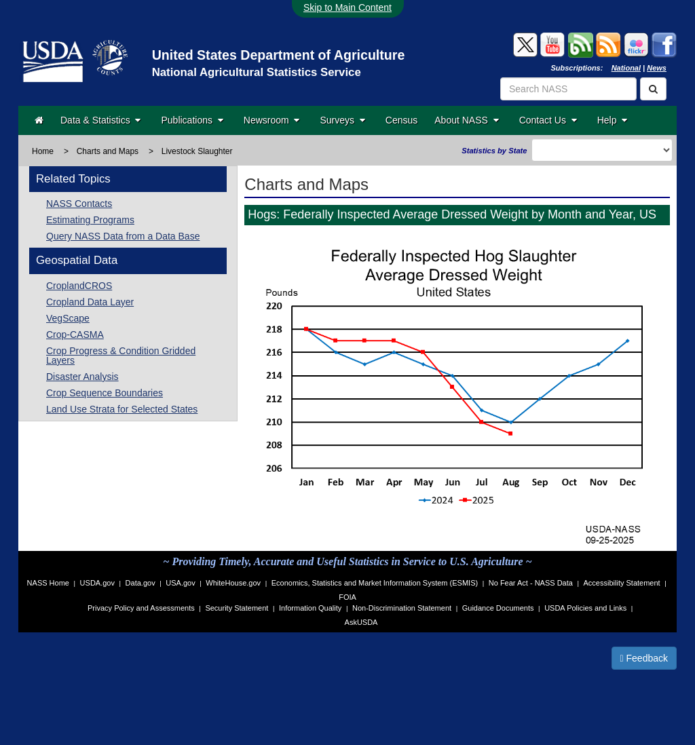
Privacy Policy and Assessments (141, 608)
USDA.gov (97, 583)
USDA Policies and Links (585, 608)
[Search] (653, 88)
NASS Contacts (79, 203)
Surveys (342, 120)
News (656, 68)
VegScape (68, 318)
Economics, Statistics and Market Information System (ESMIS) (374, 583)
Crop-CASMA (75, 334)
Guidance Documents (498, 608)
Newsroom (272, 120)
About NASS (466, 120)
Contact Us (548, 120)
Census (401, 120)
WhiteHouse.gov (233, 583)
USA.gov (180, 583)
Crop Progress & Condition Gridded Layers (120, 355)
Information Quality (310, 608)
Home (43, 151)
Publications (192, 120)
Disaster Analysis (82, 376)
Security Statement (236, 608)
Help (612, 120)
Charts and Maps (107, 151)
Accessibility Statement (622, 583)
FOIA (347, 597)
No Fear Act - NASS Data (531, 583)
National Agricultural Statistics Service (256, 72)
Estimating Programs (90, 219)
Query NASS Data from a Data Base (123, 236)
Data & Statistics (100, 120)
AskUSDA (361, 622)
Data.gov (140, 583)
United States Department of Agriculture (278, 54)
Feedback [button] (644, 658)
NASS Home (48, 583)
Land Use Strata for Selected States (122, 409)
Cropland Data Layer (90, 302)
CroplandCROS (79, 285)
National (626, 68)
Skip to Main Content (347, 7)
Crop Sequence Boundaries (104, 392)
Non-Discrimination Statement (401, 608)
